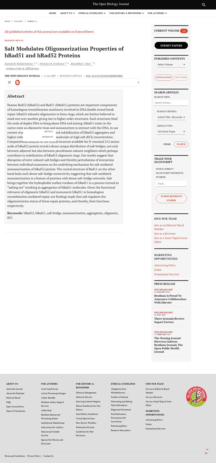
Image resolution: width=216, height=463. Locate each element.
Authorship (46, 410)
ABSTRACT (48, 132)
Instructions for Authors (52, 427)
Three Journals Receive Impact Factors (169, 320)
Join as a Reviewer (165, 233)
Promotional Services (166, 274)
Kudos (157, 269)
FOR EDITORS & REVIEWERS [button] (125, 13)
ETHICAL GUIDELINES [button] (91, 13)
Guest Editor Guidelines (87, 414)
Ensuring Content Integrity (88, 401)
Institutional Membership (52, 423)
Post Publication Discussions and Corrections (118, 418)
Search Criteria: (167, 111)
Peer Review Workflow (86, 423)
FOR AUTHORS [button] (156, 13)
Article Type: (165, 126)
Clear (166, 144)
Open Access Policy (15, 406)
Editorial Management (86, 392)
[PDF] (17, 82)
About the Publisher (15, 393)
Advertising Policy (165, 265)
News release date (163, 289)
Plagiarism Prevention (121, 409)
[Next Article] (138, 82)
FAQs (8, 402)
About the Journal (14, 389)
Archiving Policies (49, 389)
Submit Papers (171, 45)
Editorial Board (13, 397)
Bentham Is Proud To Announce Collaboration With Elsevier (170, 299)
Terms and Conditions (15, 456)
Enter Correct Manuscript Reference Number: (170, 173)
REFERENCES (47, 137)
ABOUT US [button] (66, 13)
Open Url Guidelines (15, 411)
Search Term (162, 97)
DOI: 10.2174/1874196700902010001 (104, 75)
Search (181, 144)
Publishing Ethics (119, 426)
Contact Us (48, 456)
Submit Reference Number (171, 198)
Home (52, 13)
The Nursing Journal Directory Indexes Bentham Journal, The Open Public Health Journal (168, 345)
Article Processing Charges (53, 393)
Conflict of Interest (119, 397)
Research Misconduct (120, 430)
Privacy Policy (34, 456)
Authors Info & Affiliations (22, 68)
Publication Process (85, 427)
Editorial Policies (84, 397)
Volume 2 (18, 21)
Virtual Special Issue (85, 418)
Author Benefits (48, 397)
